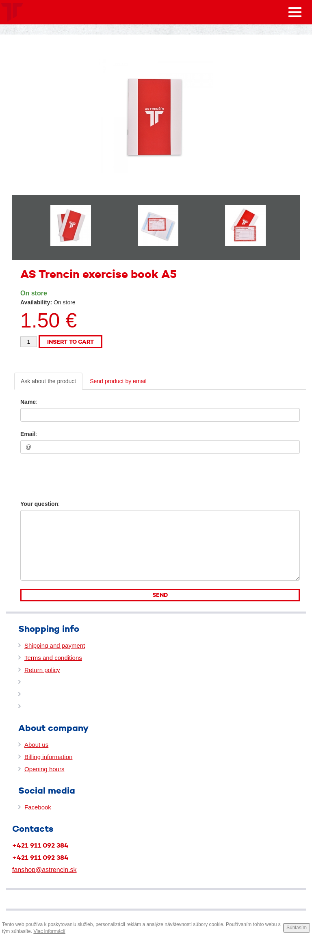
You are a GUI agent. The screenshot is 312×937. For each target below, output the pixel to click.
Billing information (48, 756)
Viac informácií (49, 931)
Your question (39, 504)
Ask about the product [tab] (48, 381)
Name (28, 402)
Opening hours (44, 769)
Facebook (37, 807)
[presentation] (69, 474)
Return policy (42, 669)
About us (36, 744)
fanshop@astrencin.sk (44, 869)
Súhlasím (296, 927)
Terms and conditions (53, 657)
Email (27, 434)
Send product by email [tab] (118, 381)
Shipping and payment (54, 645)
